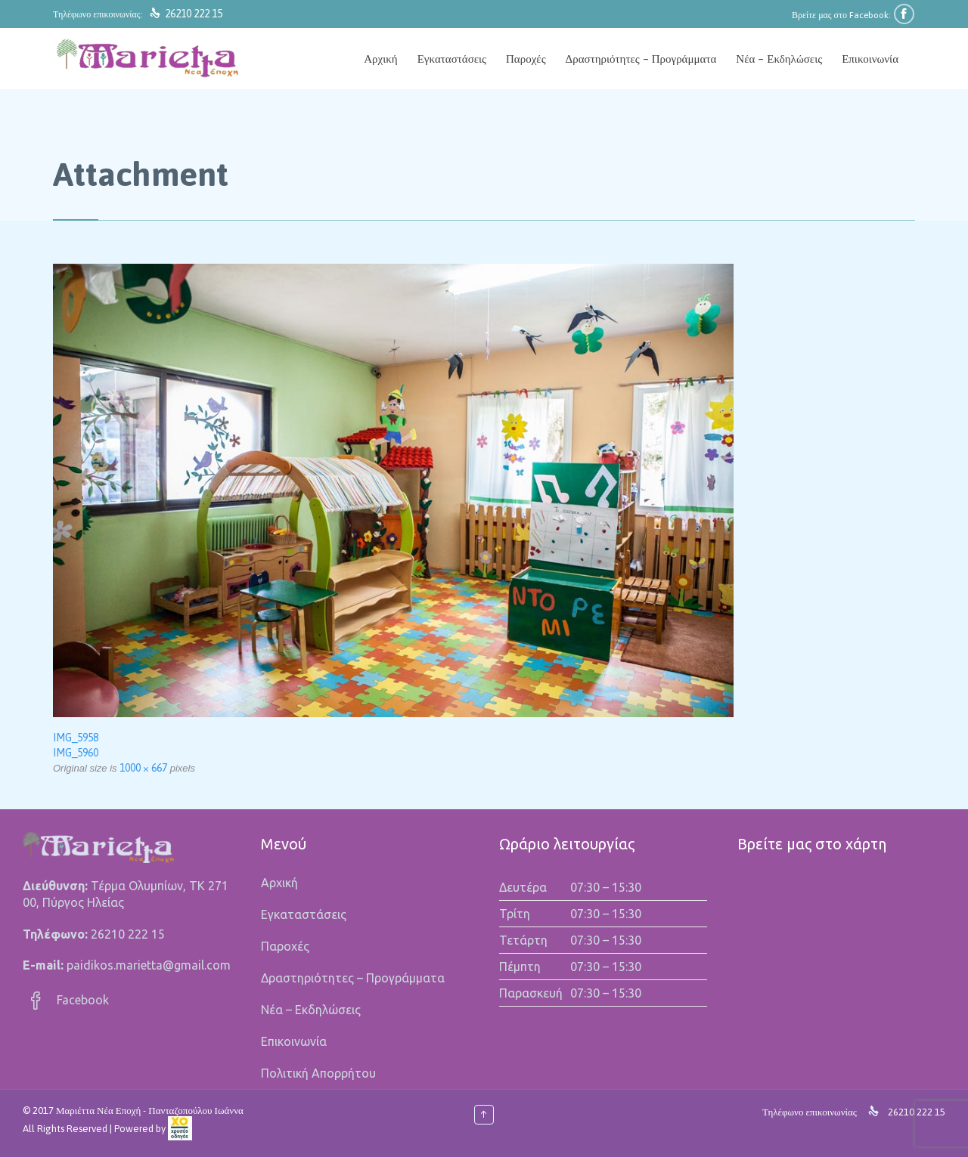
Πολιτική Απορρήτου (318, 1073)
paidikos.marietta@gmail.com (149, 965)
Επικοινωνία (294, 1041)
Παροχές (285, 946)
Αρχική (279, 882)
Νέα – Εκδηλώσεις (311, 1009)
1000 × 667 (143, 768)
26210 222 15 (193, 14)
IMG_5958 (75, 738)
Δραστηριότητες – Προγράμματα (353, 978)
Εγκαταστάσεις (303, 914)
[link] (180, 1128)
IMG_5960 (75, 753)
